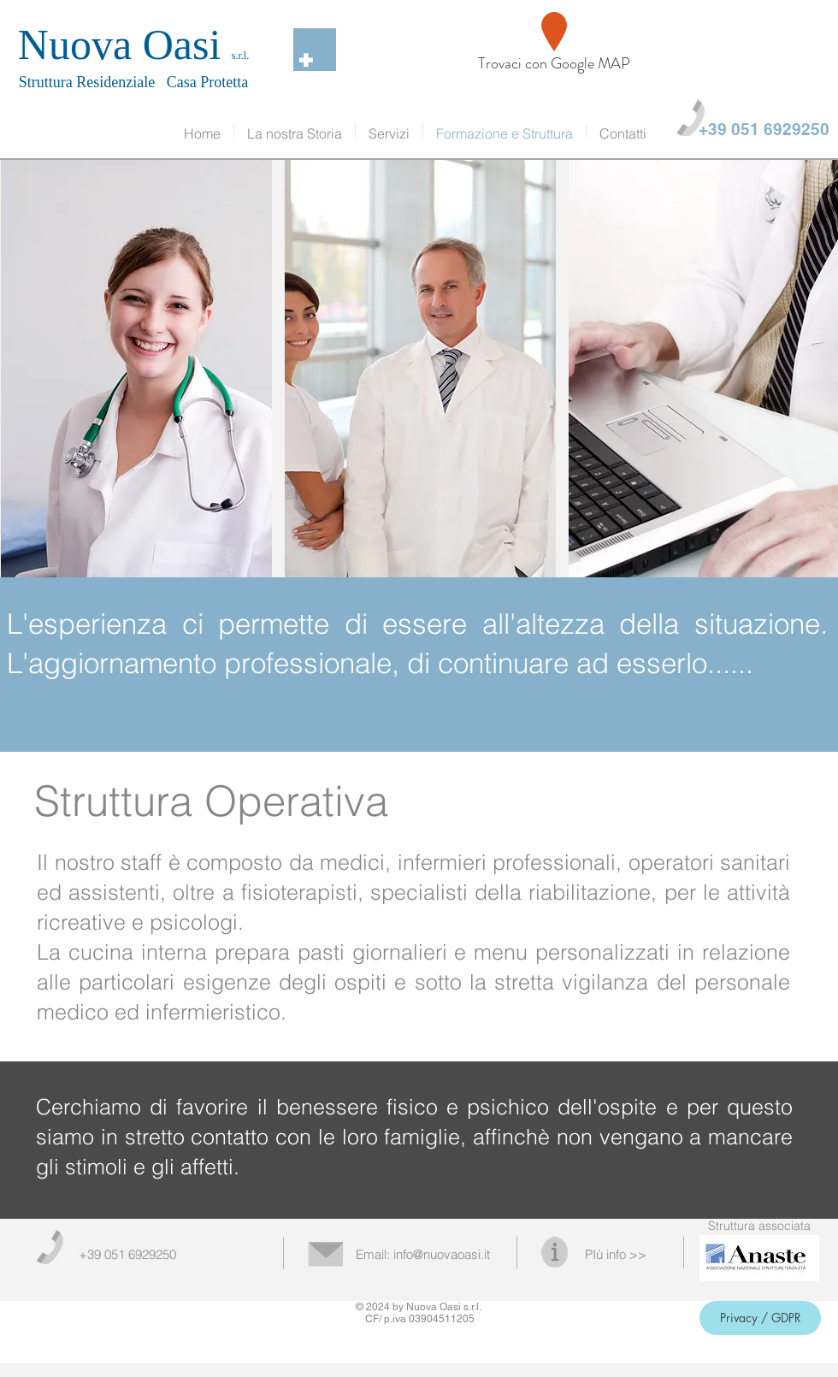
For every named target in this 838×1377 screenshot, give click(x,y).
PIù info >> (615, 1254)
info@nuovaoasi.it (441, 1254)
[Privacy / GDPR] (760, 1318)
